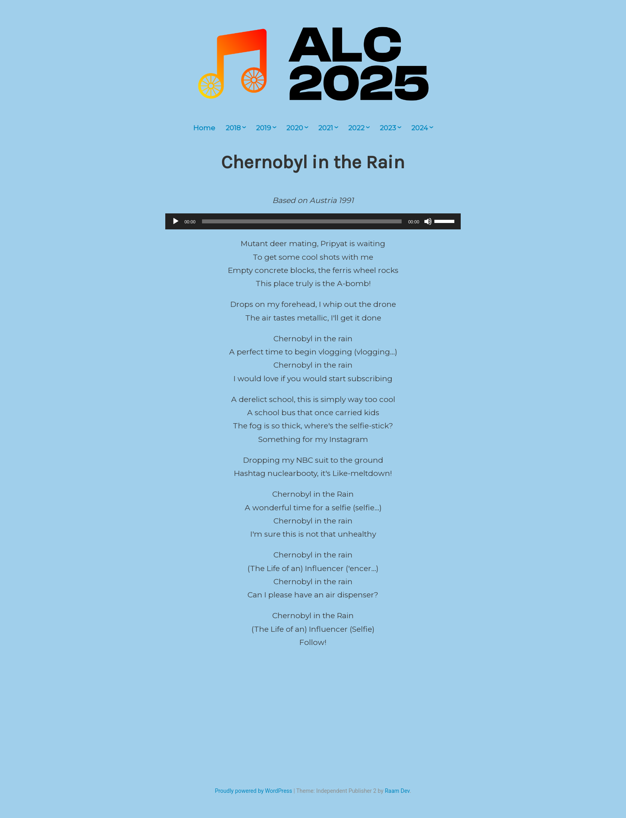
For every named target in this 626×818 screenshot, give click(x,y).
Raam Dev (397, 791)
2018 (233, 128)
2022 (356, 128)
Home (204, 128)
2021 (325, 128)
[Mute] (428, 221)
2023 (388, 128)
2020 (294, 128)
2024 (419, 128)
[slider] (302, 221)
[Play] (176, 221)
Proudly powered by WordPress (253, 791)
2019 (263, 128)
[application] (313, 221)
